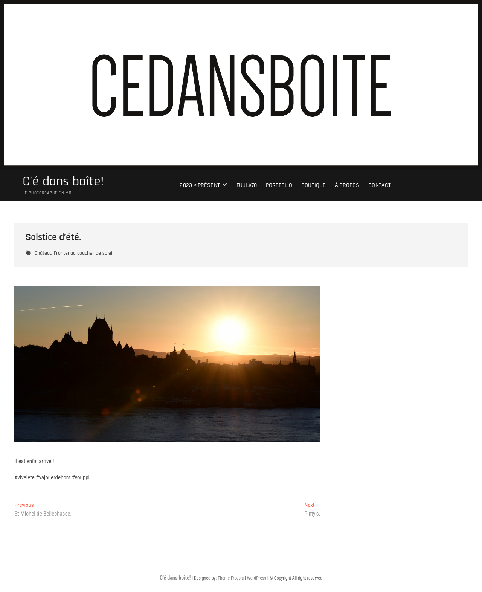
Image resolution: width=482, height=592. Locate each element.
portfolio (279, 185)
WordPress (256, 578)
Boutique (313, 185)
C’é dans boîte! (63, 181)
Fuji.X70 (246, 185)
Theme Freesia (231, 578)
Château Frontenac (54, 253)
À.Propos (347, 185)
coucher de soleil (95, 253)
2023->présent (200, 185)
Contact (379, 185)
